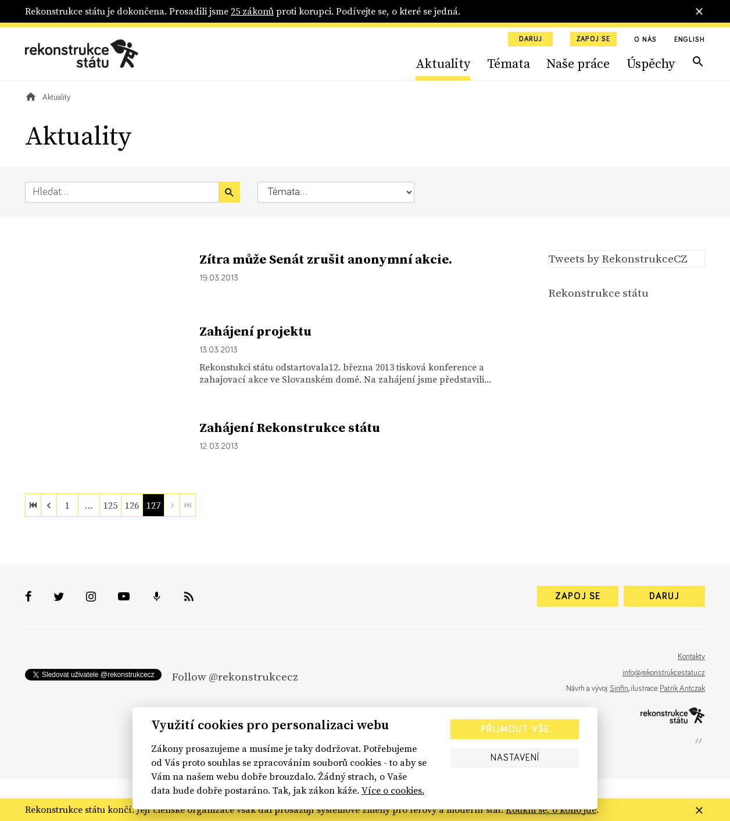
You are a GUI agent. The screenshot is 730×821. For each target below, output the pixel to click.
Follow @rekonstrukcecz (234, 676)
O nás (645, 40)
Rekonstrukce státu (598, 292)
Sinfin (619, 689)
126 (132, 505)
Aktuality (443, 63)
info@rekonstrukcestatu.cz (663, 673)
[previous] (48, 505)
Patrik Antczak (682, 689)
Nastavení (515, 757)
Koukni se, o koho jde (551, 809)
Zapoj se (593, 39)
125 (110, 505)
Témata (508, 63)
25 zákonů (252, 11)
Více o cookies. (393, 790)
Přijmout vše (515, 729)
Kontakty (691, 657)
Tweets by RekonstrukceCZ (618, 258)
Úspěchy (651, 63)
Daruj (530, 39)
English (689, 40)
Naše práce (578, 63)
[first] (33, 505)
